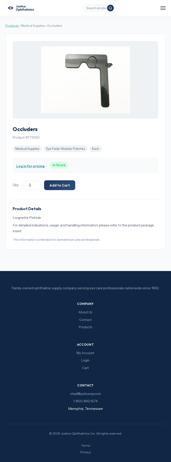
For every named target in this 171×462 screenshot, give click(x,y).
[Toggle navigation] (163, 8)
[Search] (110, 8)
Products (11, 25)
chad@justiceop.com (85, 394)
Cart (85, 368)
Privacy (85, 452)
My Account (85, 353)
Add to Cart (59, 185)
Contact (85, 320)
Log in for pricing (30, 166)
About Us (85, 312)
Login (85, 360)
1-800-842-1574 (85, 401)
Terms (85, 445)
